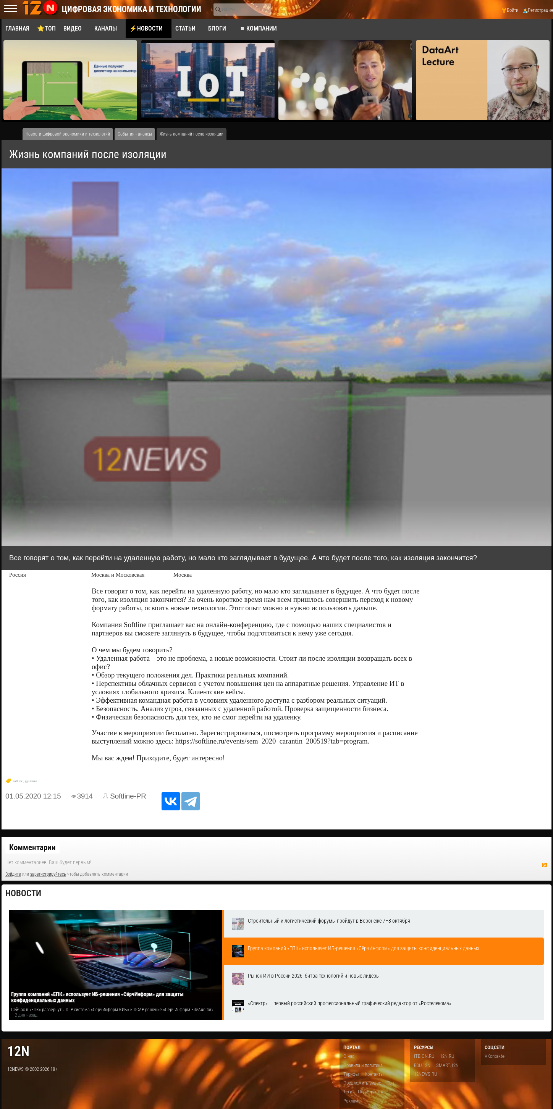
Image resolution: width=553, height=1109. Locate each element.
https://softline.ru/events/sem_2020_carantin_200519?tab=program (271, 741)
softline (18, 781)
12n (18, 1051)
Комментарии (32, 847)
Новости (23, 893)
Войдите (13, 874)
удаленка (31, 781)
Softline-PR (128, 796)
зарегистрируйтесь (48, 874)
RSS (545, 865)
